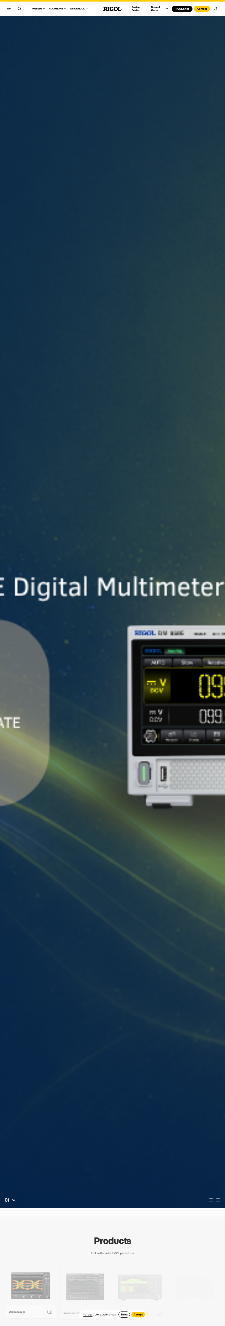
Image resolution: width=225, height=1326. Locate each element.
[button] (211, 1200)
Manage (87, 1314)
